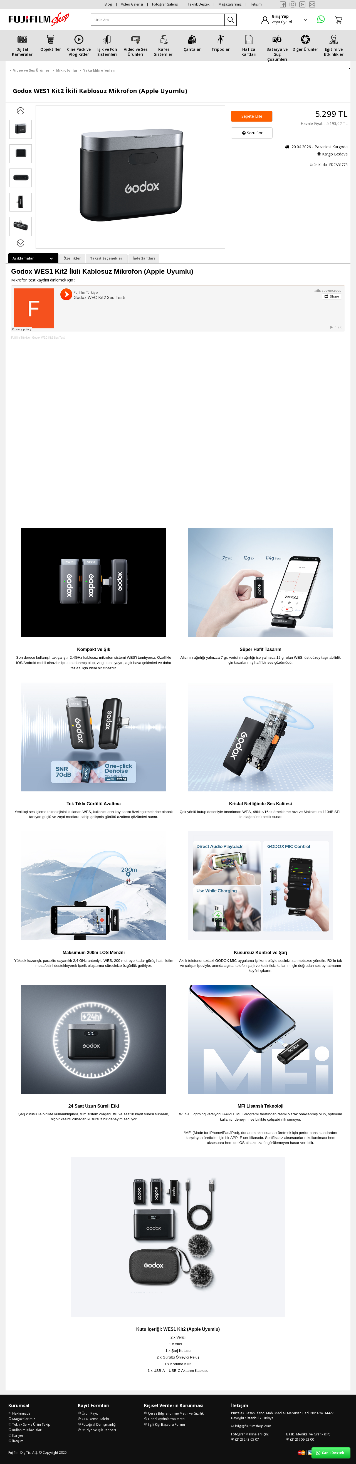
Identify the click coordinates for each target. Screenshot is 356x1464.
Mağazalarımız (230, 4)
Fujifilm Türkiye (20, 337)
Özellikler (72, 258)
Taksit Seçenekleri (106, 258)
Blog (108, 4)
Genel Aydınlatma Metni (166, 1419)
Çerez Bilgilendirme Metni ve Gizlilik (176, 1413)
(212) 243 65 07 (247, 1439)
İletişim (256, 4)
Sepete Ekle (251, 116)
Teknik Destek (198, 4)
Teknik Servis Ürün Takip (31, 1424)
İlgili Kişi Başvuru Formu (166, 1424)
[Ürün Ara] (158, 20)
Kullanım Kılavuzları (27, 1430)
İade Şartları (144, 258)
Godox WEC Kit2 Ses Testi (48, 337)
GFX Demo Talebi (95, 1419)
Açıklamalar (33, 258)
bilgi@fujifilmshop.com (253, 1426)
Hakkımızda (21, 1413)
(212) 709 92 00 (302, 1439)
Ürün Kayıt (90, 1413)
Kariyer (17, 1435)
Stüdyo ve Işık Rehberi (99, 1430)
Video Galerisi (132, 4)
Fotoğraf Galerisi (165, 4)
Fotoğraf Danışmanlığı (99, 1424)
